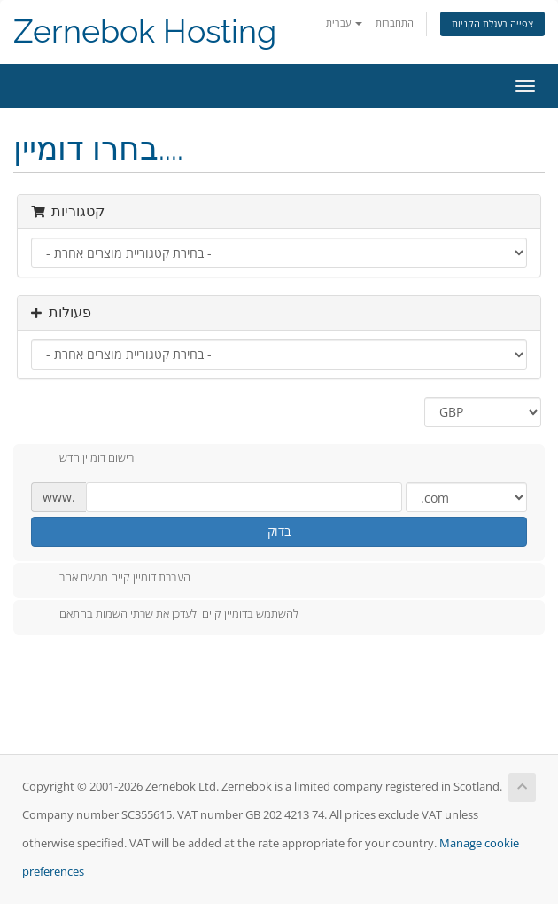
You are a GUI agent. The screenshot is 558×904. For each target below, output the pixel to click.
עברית (344, 22)
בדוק (279, 531)
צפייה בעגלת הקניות (492, 23)
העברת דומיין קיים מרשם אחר (110, 578)
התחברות (395, 22)
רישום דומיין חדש (82, 459)
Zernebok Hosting (144, 31)
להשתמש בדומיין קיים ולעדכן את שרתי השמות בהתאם (164, 615)
